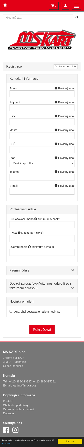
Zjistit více (6, 443)
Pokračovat (42, 330)
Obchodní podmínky (65, 66)
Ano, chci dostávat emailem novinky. (37, 311)
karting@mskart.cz (24, 385)
